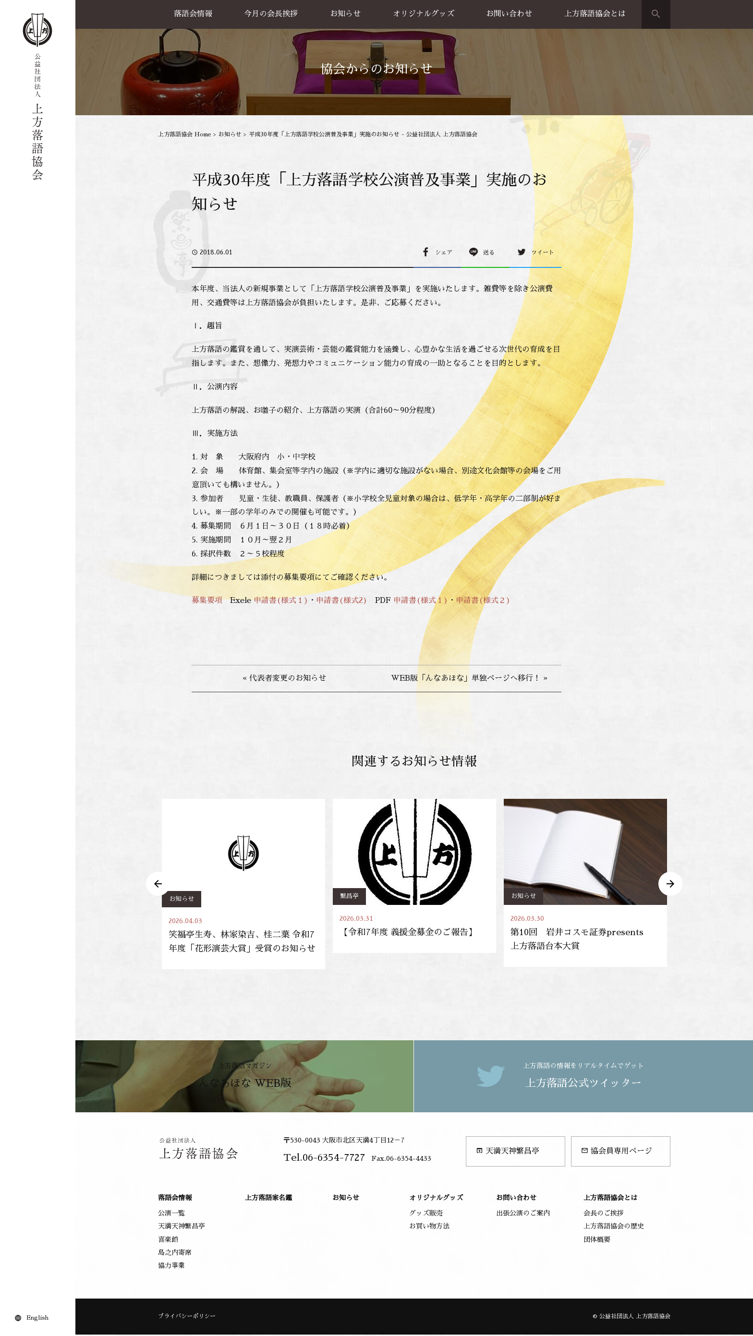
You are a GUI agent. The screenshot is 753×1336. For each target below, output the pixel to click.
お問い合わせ (509, 14)
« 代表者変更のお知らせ (284, 678)
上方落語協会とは (595, 14)
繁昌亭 (349, 896)
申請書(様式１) (281, 600)
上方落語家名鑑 (268, 1199)
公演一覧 (171, 1214)
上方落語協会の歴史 (613, 1227)
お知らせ (345, 14)
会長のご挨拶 (603, 1214)
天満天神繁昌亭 (507, 1152)
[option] (243, 885)
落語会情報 (193, 14)
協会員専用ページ (616, 1152)
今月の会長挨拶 (271, 14)
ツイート (542, 252)
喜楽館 (168, 1240)
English (37, 1318)
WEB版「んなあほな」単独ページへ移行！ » (469, 678)
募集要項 (207, 600)
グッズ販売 (426, 1214)
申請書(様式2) (341, 600)
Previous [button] (158, 885)
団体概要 (596, 1240)
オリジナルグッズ (423, 14)
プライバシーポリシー (187, 1318)
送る (489, 252)
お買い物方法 (429, 1227)
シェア (443, 252)
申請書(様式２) (483, 600)
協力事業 (171, 1267)
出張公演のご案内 (523, 1214)
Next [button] (670, 885)
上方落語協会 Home (184, 134)
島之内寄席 (175, 1254)
